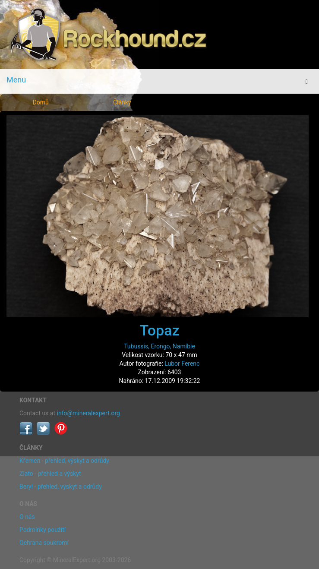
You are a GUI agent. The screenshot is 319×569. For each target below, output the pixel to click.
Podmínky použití (42, 529)
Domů (41, 102)
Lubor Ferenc (181, 363)
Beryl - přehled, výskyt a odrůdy (60, 486)
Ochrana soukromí (44, 542)
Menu (16, 79)
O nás (27, 516)
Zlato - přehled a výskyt (50, 473)
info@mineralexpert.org (88, 413)
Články (122, 102)
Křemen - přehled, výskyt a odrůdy (64, 460)
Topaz (159, 330)
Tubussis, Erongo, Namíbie (159, 346)
